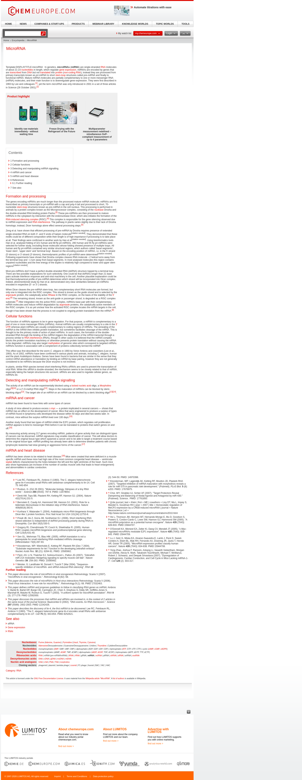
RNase (51, 295)
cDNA (46, 659)
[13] (111, 392)
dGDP (100, 652)
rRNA (77, 655)
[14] (114, 392)
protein (59, 72)
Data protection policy (103, 776)
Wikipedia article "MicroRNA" (98, 678)
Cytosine (91, 642)
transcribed (15, 72)
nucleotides (27, 69)
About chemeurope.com (76, 729)
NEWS (23, 24)
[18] (63, 456)
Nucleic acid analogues (23, 662)
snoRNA (135, 655)
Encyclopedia (18, 40)
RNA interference (41, 222)
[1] (36, 83)
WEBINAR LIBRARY (103, 24)
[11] (45, 388)
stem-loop (60, 75)
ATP (124, 649)
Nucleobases (29, 642)
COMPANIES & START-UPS (49, 24)
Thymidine (101, 646)
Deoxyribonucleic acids (23, 658)
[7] (17, 301)
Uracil (75, 642)
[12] (22, 392)
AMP (56, 649)
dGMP (63, 652)
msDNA (60, 659)
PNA (51, 662)
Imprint (57, 776)
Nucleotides (29, 649)
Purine (41, 642)
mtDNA (68, 659)
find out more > (66, 746)
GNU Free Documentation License (48, 678)
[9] (12, 388)
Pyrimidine (67, 642)
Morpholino (105, 385)
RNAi (10, 631)
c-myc (52, 408)
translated (45, 72)
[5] (82, 225)
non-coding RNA (72, 72)
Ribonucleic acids (26, 655)
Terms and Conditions (77, 776)
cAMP (150, 649)
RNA (103, 67)
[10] (14, 388)
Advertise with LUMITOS (158, 731)
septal (9, 462)
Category (10, 670)
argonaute (11, 295)
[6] (11, 298)
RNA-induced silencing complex (22, 219)
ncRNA (99, 655)
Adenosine (43, 646)
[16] (10, 428)
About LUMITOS (115, 729)
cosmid (73, 665)
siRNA (120, 655)
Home (6, 40)
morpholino (65, 662)
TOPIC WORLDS (165, 24)
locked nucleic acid (81, 385)
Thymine (82, 642)
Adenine (48, 642)
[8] (113, 310)
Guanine (57, 642)
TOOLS (185, 24)
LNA (46, 662)
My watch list (124, 33)
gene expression (67, 69)
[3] (56, 212)
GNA (41, 662)
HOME (8, 24)
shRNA (113, 655)
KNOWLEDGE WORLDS (135, 24)
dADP (94, 652)
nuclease (99, 209)
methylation (54, 343)
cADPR (164, 649)
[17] (83, 444)
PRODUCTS (78, 24)
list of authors (118, 678)
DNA (29, 72)
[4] (48, 219)
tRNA (71, 655)
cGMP (156, 649)
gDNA (52, 659)
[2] (37, 87)
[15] (70, 416)
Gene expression (16, 627)
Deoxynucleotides (26, 652)
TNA (56, 662)
